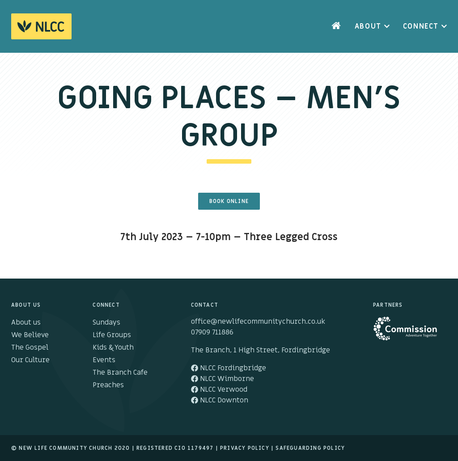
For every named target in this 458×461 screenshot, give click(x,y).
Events (104, 360)
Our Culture (30, 360)
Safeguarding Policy (310, 448)
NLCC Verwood (219, 389)
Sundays (106, 322)
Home (336, 26)
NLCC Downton (219, 400)
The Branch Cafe (120, 372)
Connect (421, 26)
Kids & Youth (113, 347)
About (368, 26)
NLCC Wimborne (222, 379)
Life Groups (112, 335)
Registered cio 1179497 (174, 448)
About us (26, 322)
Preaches (108, 385)
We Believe (30, 335)
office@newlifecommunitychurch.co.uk (258, 321)
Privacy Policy (244, 448)
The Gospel (29, 347)
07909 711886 (212, 332)
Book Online (229, 201)
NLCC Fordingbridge (228, 368)
